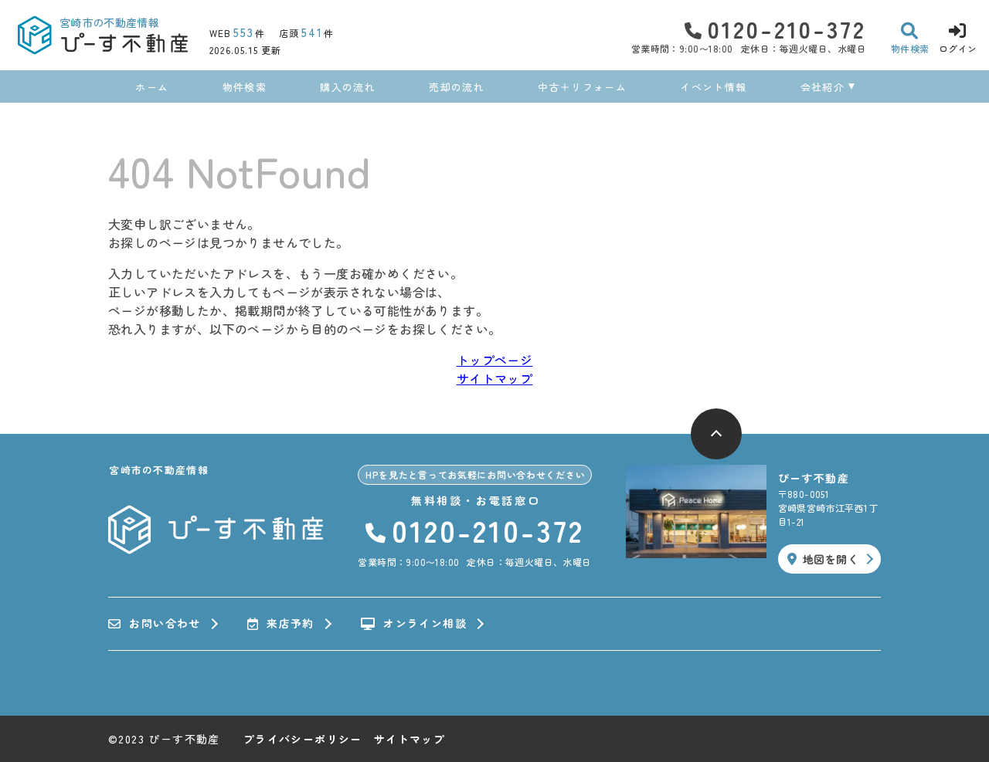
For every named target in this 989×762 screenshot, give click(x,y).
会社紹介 (822, 87)
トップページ (494, 360)
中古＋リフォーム (582, 87)
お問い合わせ (154, 624)
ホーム (151, 87)
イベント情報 (713, 87)
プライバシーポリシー (302, 738)
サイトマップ (494, 378)
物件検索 (245, 87)
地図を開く (822, 559)
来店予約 (280, 624)
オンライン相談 (414, 624)
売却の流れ (456, 87)
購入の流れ (348, 87)
